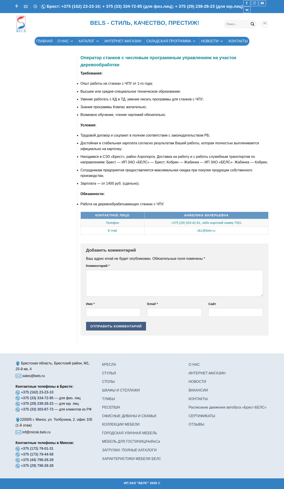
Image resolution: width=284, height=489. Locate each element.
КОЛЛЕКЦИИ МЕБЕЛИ (121, 424)
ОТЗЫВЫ (196, 424)
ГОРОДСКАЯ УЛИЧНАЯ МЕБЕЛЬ (129, 433)
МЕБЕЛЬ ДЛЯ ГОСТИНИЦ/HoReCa (131, 441)
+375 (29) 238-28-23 (37, 403)
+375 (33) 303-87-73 (37, 409)
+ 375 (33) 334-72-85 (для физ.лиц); (138, 6)
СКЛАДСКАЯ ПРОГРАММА (171, 41)
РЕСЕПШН (111, 407)
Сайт (212, 304)
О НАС (66, 41)
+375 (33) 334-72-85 (37, 398)
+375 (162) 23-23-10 (37, 392)
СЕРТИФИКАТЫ (202, 416)
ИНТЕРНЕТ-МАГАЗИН (123, 41)
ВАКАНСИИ (198, 390)
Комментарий (98, 266)
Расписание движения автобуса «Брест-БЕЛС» (227, 407)
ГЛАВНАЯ (44, 41)
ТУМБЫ (108, 399)
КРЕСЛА (109, 364)
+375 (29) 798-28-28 (37, 465)
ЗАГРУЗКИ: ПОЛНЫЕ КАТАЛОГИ (129, 450)
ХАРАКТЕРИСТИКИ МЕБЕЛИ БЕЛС (131, 459)
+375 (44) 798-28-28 (37, 460)
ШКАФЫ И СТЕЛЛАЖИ (121, 390)
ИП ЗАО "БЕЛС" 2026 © (142, 483)
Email (152, 304)
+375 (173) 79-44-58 (37, 454)
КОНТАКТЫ (238, 41)
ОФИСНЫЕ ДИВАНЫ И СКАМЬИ (129, 416)
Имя (90, 304)
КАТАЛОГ (89, 41)
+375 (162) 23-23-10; (81, 6)
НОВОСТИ (212, 41)
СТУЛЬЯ (109, 373)
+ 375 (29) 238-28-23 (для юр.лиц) (209, 6)
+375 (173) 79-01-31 (37, 448)
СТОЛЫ (108, 381)
